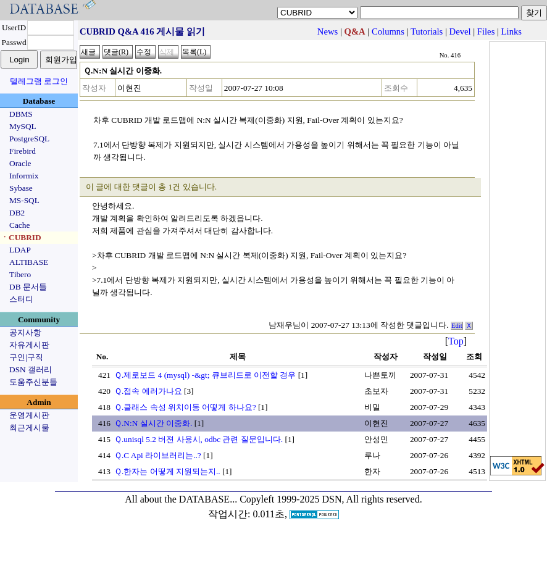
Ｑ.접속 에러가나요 (148, 391)
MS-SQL (24, 200)
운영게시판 (29, 415)
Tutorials (427, 31)
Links (511, 31)
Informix (23, 175)
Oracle (20, 163)
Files (486, 31)
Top (456, 341)
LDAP (20, 249)
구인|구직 (26, 357)
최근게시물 (29, 427)
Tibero (20, 274)
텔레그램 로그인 (39, 81)
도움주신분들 (33, 381)
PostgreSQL (29, 138)
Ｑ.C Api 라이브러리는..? (157, 455)
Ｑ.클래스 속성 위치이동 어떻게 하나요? (185, 407)
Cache (19, 225)
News (327, 31)
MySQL (22, 126)
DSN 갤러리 (30, 369)
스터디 (21, 299)
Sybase (21, 188)
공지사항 (25, 332)
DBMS (21, 114)
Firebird (22, 151)
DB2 (17, 212)
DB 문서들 (28, 286)
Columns (388, 31)
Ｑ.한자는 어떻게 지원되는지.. (167, 471)
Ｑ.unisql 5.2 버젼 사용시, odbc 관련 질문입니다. (198, 439)
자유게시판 (29, 344)
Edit (456, 325)
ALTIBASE (28, 262)
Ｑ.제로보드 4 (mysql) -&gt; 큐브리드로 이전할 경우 (205, 375)
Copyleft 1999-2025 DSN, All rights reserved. (331, 499)
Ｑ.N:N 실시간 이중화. (153, 423)
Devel (460, 31)
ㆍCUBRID (21, 237)
